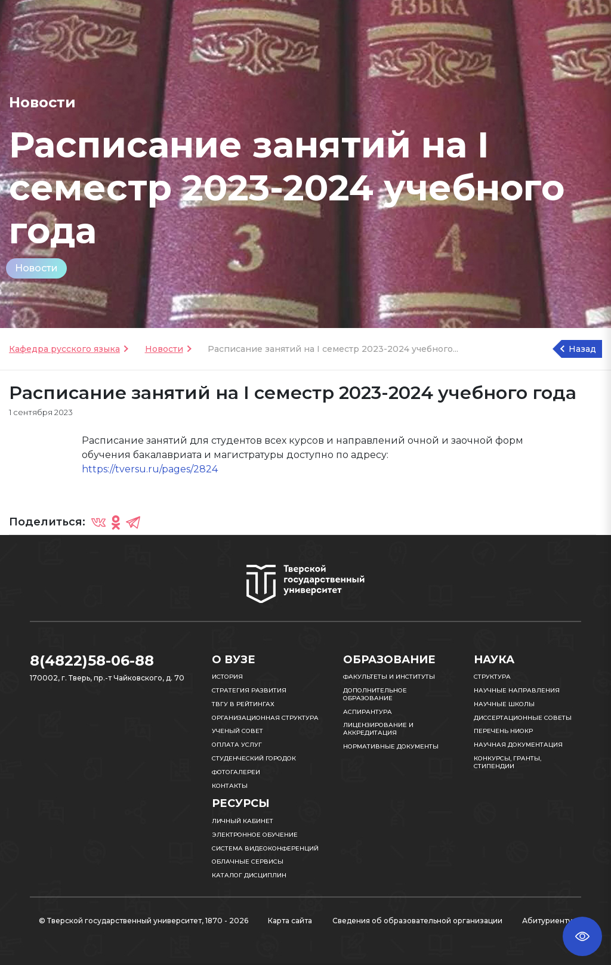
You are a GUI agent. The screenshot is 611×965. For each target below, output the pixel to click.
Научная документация (518, 745)
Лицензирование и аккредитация (378, 729)
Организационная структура (265, 718)
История (227, 677)
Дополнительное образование (375, 694)
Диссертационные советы (523, 718)
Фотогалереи (236, 772)
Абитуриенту (547, 920)
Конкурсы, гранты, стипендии (507, 762)
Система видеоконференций (265, 848)
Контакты (230, 786)
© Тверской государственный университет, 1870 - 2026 (143, 920)
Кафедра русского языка (64, 349)
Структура (492, 677)
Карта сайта (290, 920)
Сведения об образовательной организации (417, 920)
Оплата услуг (237, 745)
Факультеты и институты (389, 677)
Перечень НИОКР (503, 731)
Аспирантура (367, 712)
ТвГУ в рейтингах (243, 704)
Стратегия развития (249, 690)
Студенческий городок (254, 758)
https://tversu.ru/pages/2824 (150, 469)
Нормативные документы (391, 746)
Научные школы (504, 704)
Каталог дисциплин (249, 875)
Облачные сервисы (247, 861)
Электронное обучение (255, 835)
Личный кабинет (242, 821)
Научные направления (517, 690)
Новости (36, 268)
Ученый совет (237, 731)
